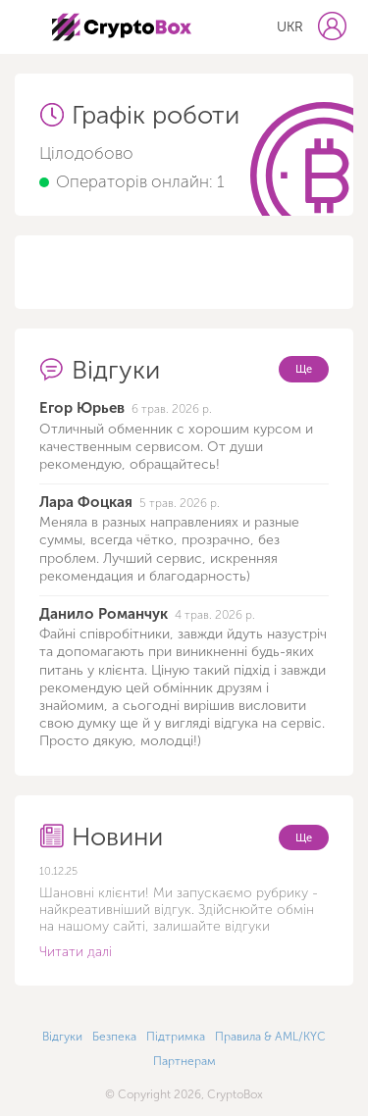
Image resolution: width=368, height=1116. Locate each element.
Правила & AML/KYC (270, 1036)
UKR (290, 27)
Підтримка (175, 1036)
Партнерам (184, 1061)
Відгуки (62, 1036)
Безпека (114, 1036)
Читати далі (75, 951)
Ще (303, 369)
